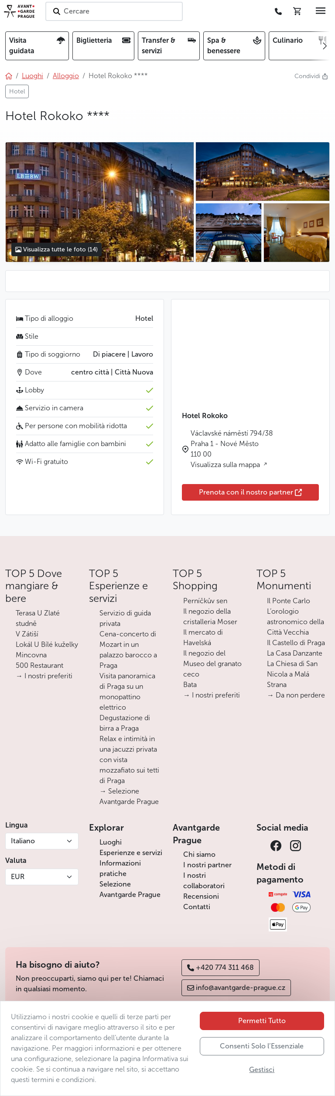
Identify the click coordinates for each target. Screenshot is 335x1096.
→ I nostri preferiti (44, 676)
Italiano (23, 841)
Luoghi (110, 842)
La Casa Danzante (294, 653)
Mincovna (31, 655)
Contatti (196, 907)
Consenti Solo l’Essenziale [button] (262, 1046)
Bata (190, 684)
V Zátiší (27, 634)
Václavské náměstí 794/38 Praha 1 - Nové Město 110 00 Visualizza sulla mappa (232, 449)
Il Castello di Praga (296, 643)
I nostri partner (207, 865)
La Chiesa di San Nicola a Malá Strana (292, 674)
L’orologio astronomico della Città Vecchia (295, 621)
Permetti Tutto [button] (262, 1021)
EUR (17, 877)
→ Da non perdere (296, 695)
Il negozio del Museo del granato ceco (212, 663)
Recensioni (201, 896)
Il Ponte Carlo (288, 601)
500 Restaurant (39, 665)
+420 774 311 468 (220, 967)
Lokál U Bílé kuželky (47, 644)
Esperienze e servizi (130, 853)
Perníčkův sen (205, 601)
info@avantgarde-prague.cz (236, 987)
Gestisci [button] (261, 1069)
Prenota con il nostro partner (250, 492)
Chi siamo (199, 854)
